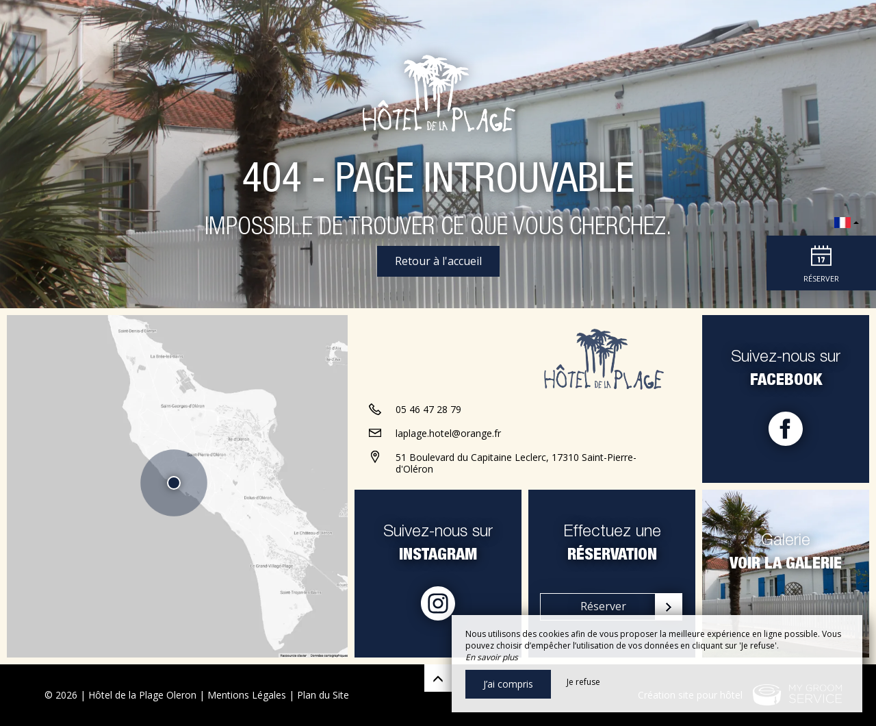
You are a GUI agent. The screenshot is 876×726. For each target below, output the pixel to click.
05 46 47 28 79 (428, 409)
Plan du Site (323, 694)
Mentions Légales (246, 694)
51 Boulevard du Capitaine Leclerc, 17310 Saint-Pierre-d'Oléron (516, 463)
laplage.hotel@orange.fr (448, 433)
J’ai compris (508, 683)
